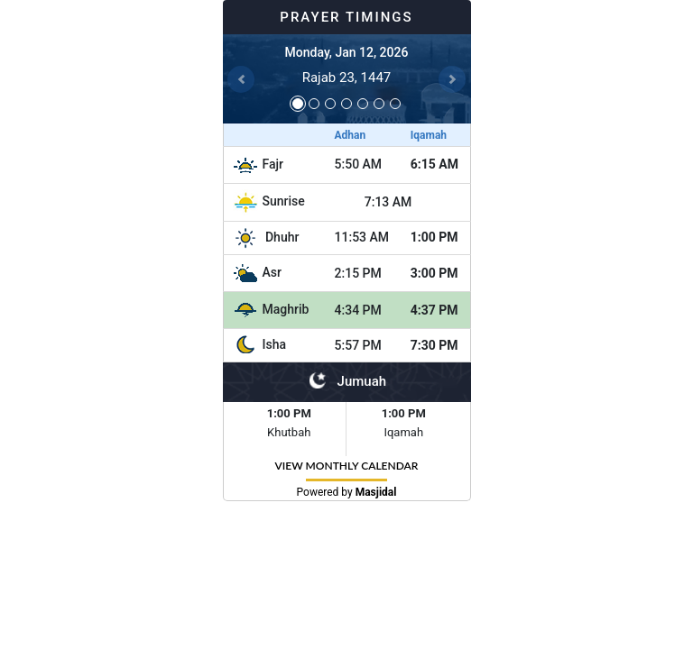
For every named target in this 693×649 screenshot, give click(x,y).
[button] (241, 78)
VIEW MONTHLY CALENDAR (347, 465)
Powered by (347, 492)
